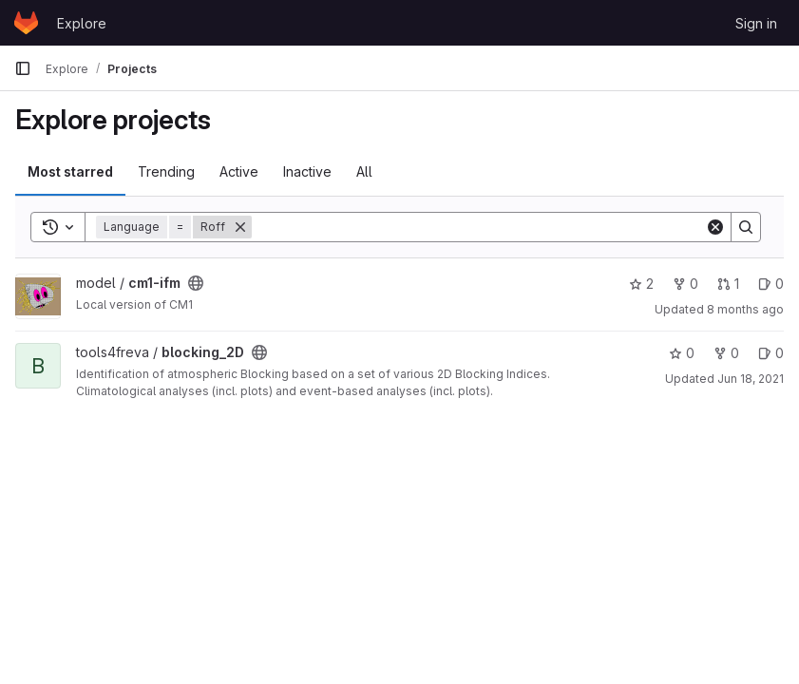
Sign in (756, 23)
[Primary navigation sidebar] (23, 68)
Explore (81, 23)
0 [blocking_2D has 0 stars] (681, 353)
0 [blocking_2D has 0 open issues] (771, 353)
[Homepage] (26, 23)
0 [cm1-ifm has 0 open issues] (771, 284)
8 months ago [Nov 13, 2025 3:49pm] (745, 309)
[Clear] (715, 227)
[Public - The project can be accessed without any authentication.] (195, 283)
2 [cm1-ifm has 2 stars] (641, 284)
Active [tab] (238, 171)
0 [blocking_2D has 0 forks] (726, 353)
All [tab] (364, 171)
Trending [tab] (166, 171)
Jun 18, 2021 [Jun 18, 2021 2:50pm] (750, 378)
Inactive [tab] (307, 171)
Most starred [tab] (70, 171)
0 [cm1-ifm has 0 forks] (685, 284)
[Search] (478, 227)
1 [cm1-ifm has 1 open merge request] (728, 284)
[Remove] (240, 227)
